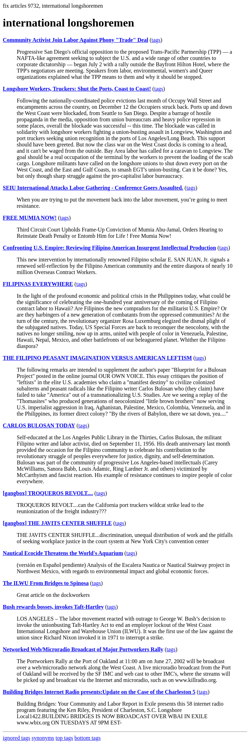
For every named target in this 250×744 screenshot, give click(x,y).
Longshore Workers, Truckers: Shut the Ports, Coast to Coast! (77, 89)
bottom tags (88, 738)
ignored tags (16, 738)
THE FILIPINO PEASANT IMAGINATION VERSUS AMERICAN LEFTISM (97, 358)
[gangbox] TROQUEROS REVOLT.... (48, 493)
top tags (64, 738)
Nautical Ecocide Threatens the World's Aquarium (63, 553)
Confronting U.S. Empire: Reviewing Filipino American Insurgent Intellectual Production (109, 248)
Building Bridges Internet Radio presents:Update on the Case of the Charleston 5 (99, 692)
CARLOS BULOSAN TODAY (39, 425)
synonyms (43, 738)
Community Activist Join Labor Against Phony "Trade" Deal (75, 40)
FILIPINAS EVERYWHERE (38, 284)
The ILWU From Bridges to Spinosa (46, 583)
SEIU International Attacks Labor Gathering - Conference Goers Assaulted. (93, 188)
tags (156, 40)
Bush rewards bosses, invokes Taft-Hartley (53, 607)
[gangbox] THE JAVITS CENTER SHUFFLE (57, 523)
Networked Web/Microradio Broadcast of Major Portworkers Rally (83, 649)
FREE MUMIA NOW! (30, 218)
